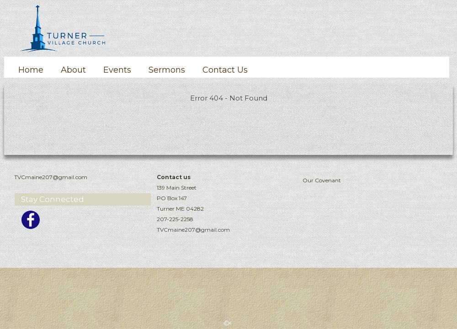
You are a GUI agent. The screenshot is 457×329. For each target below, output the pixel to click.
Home (30, 70)
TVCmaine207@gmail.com (193, 229)
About (73, 70)
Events (117, 70)
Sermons (167, 70)
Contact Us (225, 70)
